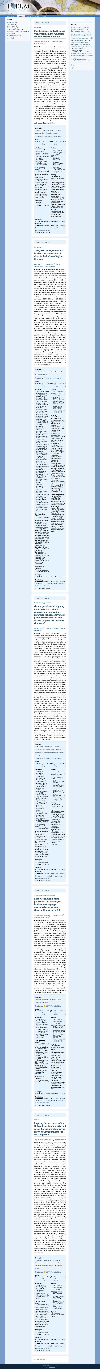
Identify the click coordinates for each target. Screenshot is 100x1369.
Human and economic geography (16, 31)
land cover (45, 999)
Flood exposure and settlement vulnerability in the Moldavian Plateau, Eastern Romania (49, 34)
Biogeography (11, 22)
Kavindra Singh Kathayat (42, 915)
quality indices (40, 372)
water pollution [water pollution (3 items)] (87, 61)
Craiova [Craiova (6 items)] (73, 31)
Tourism (9, 37)
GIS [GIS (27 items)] (91, 38)
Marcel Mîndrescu (40, 44)
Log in (72, 68)
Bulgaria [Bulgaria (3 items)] (89, 27)
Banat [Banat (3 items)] (78, 27)
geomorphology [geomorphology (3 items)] (75, 38)
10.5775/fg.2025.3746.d (53, 137)
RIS (55, 172)
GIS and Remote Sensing (14, 29)
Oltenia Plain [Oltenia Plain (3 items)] (81, 44)
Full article (40, 137)
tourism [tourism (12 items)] (74, 59)
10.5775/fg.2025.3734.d (53, 1006)
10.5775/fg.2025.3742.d (53, 378)
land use (38, 999)
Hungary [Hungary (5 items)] (84, 40)
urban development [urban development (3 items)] (83, 59)
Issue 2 (46, 22)
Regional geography (13, 35)
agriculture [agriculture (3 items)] (74, 27)
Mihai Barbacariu (57, 42)
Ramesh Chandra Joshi (41, 917)
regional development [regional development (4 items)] (85, 46)
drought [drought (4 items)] (73, 34)
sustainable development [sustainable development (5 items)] (79, 57)
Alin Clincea (52, 1367)
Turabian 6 (60, 152)
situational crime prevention (44, 1265)
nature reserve (56, 749)
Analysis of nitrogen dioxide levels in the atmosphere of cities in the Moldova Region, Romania (48, 255)
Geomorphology (11, 28)
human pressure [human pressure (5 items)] (76, 40)
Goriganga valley (55, 999)
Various (9, 39)
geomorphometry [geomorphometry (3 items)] (83, 38)
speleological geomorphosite (54, 752)
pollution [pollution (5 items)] (88, 44)
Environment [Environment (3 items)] (79, 34)
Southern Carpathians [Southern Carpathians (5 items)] (78, 55)
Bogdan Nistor (49, 264)
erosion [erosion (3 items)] (85, 34)
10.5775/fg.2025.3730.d (53, 1272)
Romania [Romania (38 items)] (76, 51)
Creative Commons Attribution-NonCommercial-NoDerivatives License (50, 228)
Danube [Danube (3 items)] (87, 31)
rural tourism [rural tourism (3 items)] (84, 53)
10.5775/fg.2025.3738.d (53, 758)
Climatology (10, 24)
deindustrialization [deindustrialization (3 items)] (76, 32)
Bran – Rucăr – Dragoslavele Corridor (47, 746)
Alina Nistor (38, 264)
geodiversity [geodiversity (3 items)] (88, 35)
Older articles (39, 1359)
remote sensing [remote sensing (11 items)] (78, 48)
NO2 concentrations (41, 374)
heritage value (40, 755)
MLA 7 (58, 154)
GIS (43, 133)
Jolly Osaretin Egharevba (42, 1140)
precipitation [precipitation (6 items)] (75, 46)
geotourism (39, 752)
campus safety (49, 1260)
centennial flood (48, 130)
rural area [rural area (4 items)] (78, 53)
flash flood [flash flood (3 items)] (77, 35)
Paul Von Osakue (59, 1140)
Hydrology (10, 33)
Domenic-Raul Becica (41, 42)
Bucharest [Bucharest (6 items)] (83, 27)
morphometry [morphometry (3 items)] (74, 44)
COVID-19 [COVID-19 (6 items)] (84, 29)
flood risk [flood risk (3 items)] (82, 35)
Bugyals (45, 1002)
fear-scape (38, 1260)
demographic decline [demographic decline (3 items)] (86, 32)
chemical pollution (52, 372)
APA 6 (54, 150)
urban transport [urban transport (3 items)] (79, 61)
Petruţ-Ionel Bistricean (47, 266)
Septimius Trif (38, 628)
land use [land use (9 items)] (84, 42)
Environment (10, 26)
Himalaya (38, 1002)
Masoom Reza (58, 915)
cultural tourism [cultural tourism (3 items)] (80, 31)
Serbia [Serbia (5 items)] (90, 53)
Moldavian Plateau (52, 133)
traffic (61, 372)
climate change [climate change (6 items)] (76, 29)
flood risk (38, 130)
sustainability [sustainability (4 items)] (89, 55)
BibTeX (60, 172)
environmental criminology (52, 1263)
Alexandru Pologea (53, 628)
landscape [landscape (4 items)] (78, 42)
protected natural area (42, 749)
